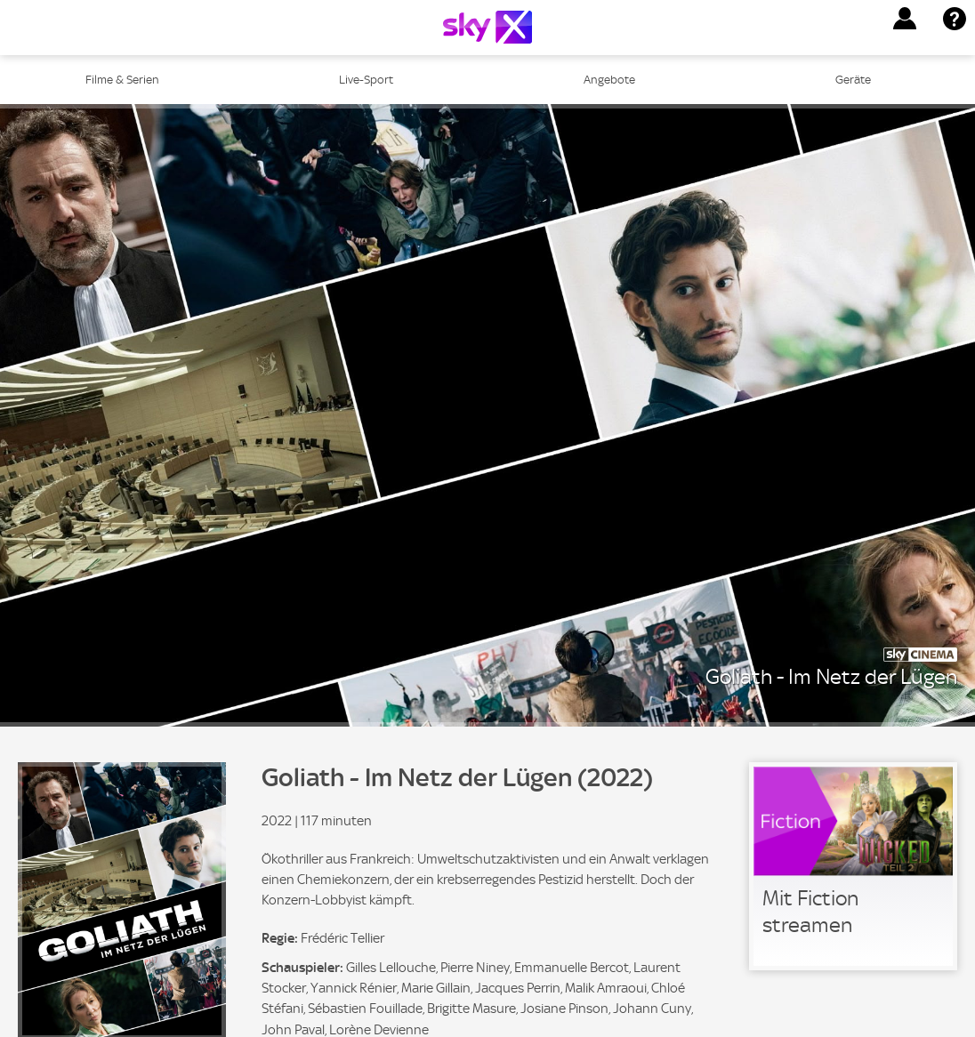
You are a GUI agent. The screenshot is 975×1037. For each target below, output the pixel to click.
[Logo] (487, 27)
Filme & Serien (122, 79)
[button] (904, 18)
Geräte (853, 79)
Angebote (609, 79)
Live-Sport (366, 79)
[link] (853, 866)
